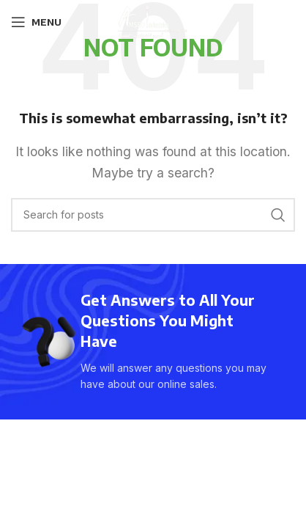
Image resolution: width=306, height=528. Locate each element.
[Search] (153, 215)
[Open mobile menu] (36, 22)
